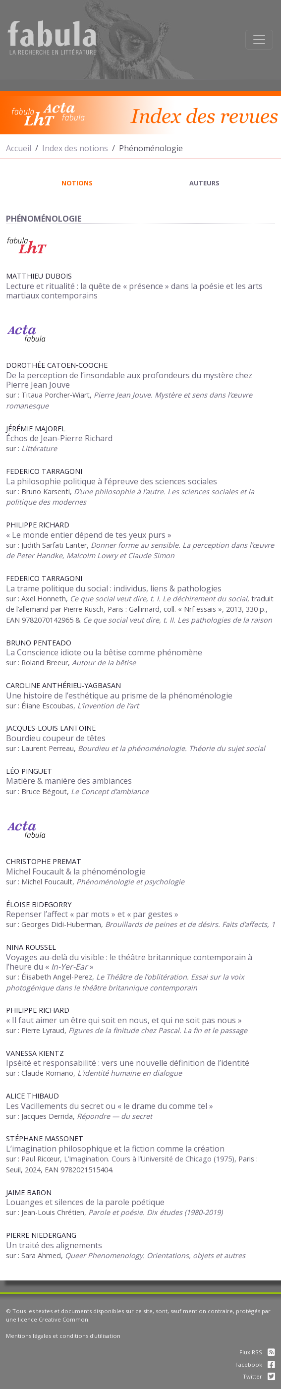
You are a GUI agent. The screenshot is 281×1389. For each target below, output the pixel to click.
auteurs (204, 182)
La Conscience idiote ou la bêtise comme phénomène (104, 652)
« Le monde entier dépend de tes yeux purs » (88, 534)
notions (77, 182)
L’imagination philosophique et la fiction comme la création (115, 1148)
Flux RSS (257, 1352)
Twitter (259, 1376)
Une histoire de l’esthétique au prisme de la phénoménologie (119, 695)
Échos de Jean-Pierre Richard (59, 438)
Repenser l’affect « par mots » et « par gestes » (92, 914)
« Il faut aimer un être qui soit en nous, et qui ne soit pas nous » (124, 1020)
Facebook (255, 1364)
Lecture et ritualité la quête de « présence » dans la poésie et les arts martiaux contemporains (134, 291)
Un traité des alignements (54, 1245)
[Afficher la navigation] (259, 40)
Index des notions (75, 148)
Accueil (18, 148)
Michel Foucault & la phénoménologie (76, 871)
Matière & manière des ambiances (69, 780)
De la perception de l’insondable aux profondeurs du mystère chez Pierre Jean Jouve (129, 380)
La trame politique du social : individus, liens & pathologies (114, 588)
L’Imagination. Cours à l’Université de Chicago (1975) (149, 1158)
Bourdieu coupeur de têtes (56, 738)
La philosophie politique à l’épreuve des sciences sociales (111, 481)
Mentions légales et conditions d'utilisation (63, 1335)
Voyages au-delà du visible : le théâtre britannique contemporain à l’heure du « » (129, 962)
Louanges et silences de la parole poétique (85, 1202)
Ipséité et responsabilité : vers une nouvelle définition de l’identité (127, 1062)
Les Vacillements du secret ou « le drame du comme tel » (109, 1105)
